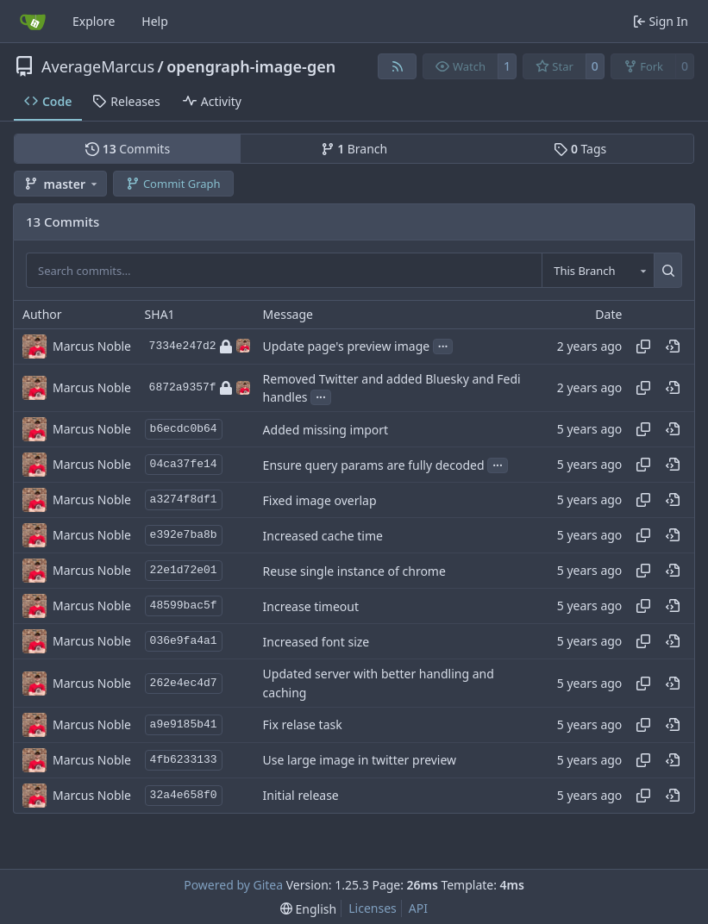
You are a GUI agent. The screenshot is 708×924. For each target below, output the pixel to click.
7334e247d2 (199, 346)
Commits (127, 148)
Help (154, 21)
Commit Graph (173, 183)
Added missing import (326, 429)
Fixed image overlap (320, 500)
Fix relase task (302, 724)
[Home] (33, 21)
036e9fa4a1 (183, 640)
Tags (580, 148)
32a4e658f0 (183, 795)
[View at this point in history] (673, 346)
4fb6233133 (183, 759)
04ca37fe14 (183, 464)
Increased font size (316, 642)
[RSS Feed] (397, 66)
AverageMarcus (97, 66)
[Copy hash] (643, 346)
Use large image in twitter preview (360, 760)
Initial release (301, 795)
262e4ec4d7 (183, 683)
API (418, 908)
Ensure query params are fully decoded (374, 465)
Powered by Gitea (233, 885)
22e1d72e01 (183, 570)
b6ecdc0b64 (183, 428)
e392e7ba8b (183, 534)
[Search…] (668, 270)
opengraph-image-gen (250, 66)
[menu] (308, 909)
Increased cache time (323, 536)
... (443, 345)
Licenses (372, 908)
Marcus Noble (92, 346)
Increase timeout (311, 606)
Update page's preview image (346, 346)
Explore (93, 21)
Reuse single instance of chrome (354, 571)
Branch (354, 148)
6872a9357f (199, 387)
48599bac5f (183, 605)
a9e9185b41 (183, 724)
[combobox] (598, 270)
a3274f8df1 (183, 499)
